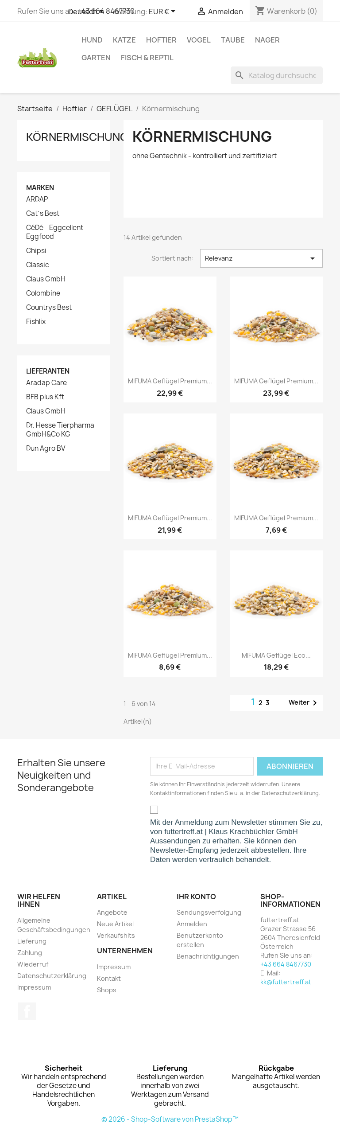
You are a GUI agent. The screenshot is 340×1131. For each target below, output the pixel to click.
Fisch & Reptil (147, 57)
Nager (267, 40)
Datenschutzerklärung (51, 975)
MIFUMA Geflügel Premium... (170, 381)
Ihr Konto (196, 896)
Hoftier (161, 40)
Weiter (304, 703)
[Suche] (277, 75)
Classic (37, 265)
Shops (106, 990)
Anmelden (192, 924)
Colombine (43, 293)
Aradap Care (46, 382)
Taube (233, 40)
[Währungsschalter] (163, 12)
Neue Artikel (115, 924)
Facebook (27, 1011)
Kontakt (109, 978)
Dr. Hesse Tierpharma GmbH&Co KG (60, 430)
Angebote (112, 912)
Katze (124, 40)
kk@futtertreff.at (285, 982)
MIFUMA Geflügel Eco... (276, 655)
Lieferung (31, 941)
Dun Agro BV (45, 448)
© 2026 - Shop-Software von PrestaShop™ (170, 1119)
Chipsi (36, 250)
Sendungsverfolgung (209, 912)
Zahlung (29, 952)
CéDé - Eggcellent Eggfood (54, 232)
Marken (40, 187)
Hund (92, 40)
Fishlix (36, 321)
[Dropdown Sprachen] (87, 12)
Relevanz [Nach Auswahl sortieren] (261, 258)
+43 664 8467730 (285, 964)
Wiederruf (32, 964)
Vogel (199, 40)
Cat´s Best (42, 213)
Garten (96, 57)
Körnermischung (77, 136)
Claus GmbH (46, 279)
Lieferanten (48, 371)
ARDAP (37, 199)
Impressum (34, 987)
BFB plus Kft (45, 397)
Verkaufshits (116, 935)
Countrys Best (49, 307)
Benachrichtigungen (208, 956)
